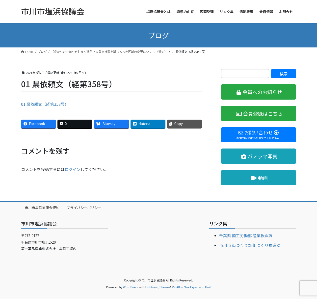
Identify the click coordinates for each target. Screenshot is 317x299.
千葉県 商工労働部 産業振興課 (245, 235)
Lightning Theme (157, 287)
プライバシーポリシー (84, 207)
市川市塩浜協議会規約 (42, 207)
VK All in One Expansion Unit (191, 287)
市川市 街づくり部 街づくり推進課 (249, 245)
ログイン (72, 169)
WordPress (130, 287)
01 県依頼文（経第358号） (45, 104)
